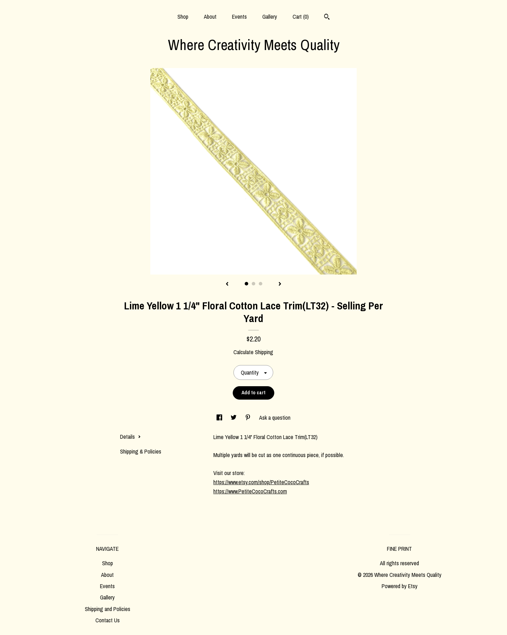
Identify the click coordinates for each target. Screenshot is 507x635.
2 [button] (253, 283)
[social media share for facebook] (220, 417)
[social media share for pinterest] (248, 417)
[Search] (327, 17)
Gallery (269, 16)
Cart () (301, 16)
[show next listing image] (280, 284)
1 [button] (246, 283)
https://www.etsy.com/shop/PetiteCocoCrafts (261, 482)
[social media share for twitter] (234, 417)
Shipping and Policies (107, 609)
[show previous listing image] (227, 284)
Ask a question (274, 417)
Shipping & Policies (140, 451)
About (210, 16)
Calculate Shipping (253, 352)
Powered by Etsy (400, 586)
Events (239, 16)
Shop (182, 16)
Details (130, 436)
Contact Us (107, 620)
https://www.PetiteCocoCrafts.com (250, 491)
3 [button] (260, 283)
